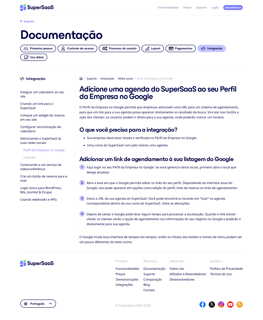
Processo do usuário (119, 49)
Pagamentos (180, 49)
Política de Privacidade (226, 269)
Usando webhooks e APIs (38, 199)
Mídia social (125, 78)
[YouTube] (230, 304)
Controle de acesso (77, 49)
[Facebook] (202, 304)
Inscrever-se (233, 7)
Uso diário (34, 57)
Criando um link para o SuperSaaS (36, 106)
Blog (146, 285)
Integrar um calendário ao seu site (42, 94)
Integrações (124, 285)
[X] (212, 304)
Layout (152, 49)
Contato (149, 290)
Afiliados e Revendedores (188, 274)
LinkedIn (29, 157)
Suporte (201, 7)
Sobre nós (177, 269)
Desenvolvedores (182, 279)
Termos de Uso (221, 274)
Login (214, 7)
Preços (187, 7)
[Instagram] (221, 304)
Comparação (152, 279)
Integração (107, 78)
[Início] (36, 7)
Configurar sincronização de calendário (40, 129)
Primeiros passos (38, 49)
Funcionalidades (168, 7)
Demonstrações (127, 279)
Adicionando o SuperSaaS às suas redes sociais (40, 140)
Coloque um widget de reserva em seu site (42, 117)
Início (81, 78)
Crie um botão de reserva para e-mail (44, 178)
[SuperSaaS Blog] (240, 304)
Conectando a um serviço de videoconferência (40, 167)
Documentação (154, 269)
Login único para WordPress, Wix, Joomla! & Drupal (41, 190)
